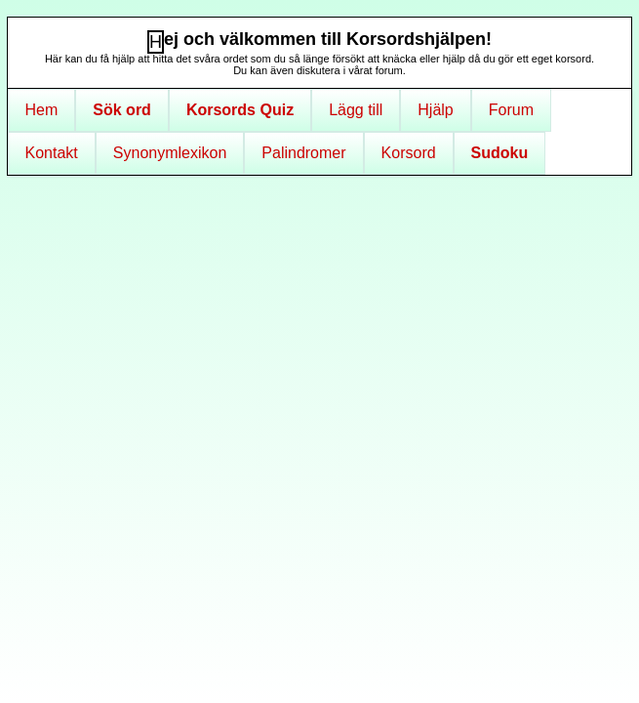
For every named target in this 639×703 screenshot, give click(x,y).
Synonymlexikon (170, 153)
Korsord (408, 153)
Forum (511, 110)
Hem (42, 110)
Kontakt (51, 153)
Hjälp (435, 110)
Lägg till (355, 110)
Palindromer (303, 153)
